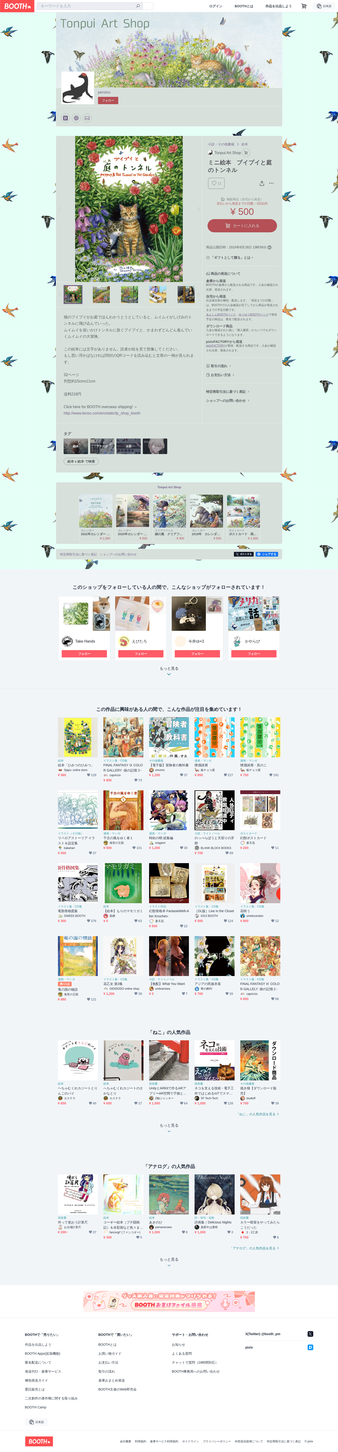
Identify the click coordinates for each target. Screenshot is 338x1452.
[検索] (138, 6)
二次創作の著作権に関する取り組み (51, 1398)
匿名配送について (38, 1362)
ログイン (215, 6)
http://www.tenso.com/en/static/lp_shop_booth (102, 413)
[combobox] (90, 6)
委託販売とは (35, 1389)
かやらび (252, 641)
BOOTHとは (244, 6)
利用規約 (140, 1441)
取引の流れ (219, 366)
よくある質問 (182, 1353)
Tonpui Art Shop (169, 487)
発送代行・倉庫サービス (43, 1371)
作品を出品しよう (278, 6)
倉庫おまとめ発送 (111, 1380)
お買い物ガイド (110, 1353)
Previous (60, 209)
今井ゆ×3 (196, 641)
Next (198, 209)
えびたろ (139, 641)
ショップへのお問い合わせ (226, 400)
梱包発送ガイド (36, 1380)
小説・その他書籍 (221, 144)
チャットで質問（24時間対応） (195, 1362)
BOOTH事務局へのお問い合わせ (196, 1371)
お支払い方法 (221, 375)
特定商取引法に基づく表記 (226, 392)
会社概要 (125, 1441)
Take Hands (85, 641)
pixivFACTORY (215, 345)
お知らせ (178, 1344)
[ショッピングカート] (304, 6)
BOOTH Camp (35, 1407)
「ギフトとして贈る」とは (230, 257)
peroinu (104, 92)
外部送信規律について (249, 1441)
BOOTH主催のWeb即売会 (117, 1389)
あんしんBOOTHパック (221, 314)
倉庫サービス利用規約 (164, 1441)
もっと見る (169, 673)
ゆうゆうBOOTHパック (254, 314)
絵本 (244, 144)
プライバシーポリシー (217, 1441)
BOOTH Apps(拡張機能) (42, 1353)
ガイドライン (190, 1441)
